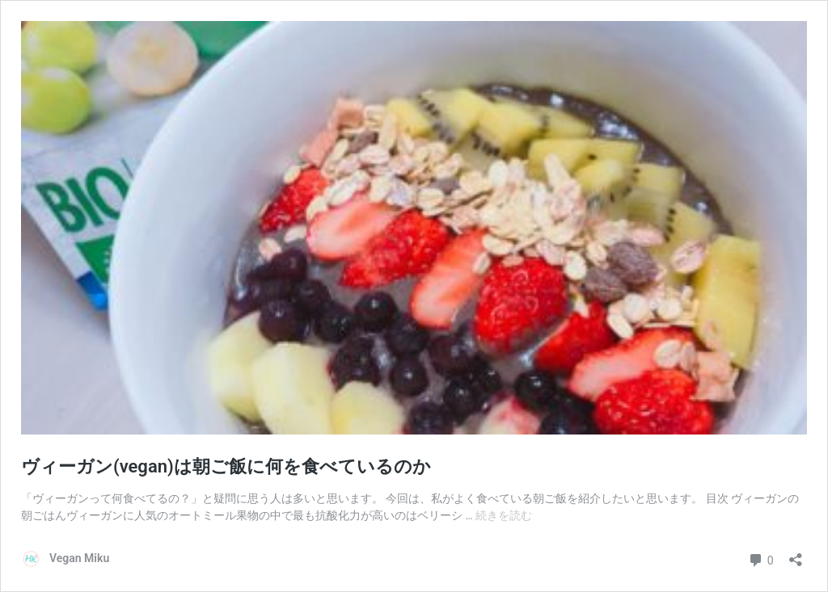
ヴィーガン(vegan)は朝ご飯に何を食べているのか (226, 466)
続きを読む (503, 515)
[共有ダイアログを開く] (795, 554)
